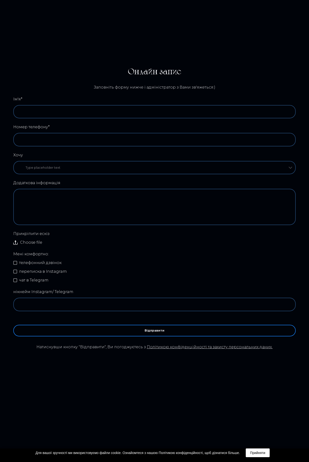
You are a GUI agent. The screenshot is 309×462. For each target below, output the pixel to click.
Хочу (18, 155)
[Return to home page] (21, 16)
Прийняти (257, 453)
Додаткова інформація (36, 183)
